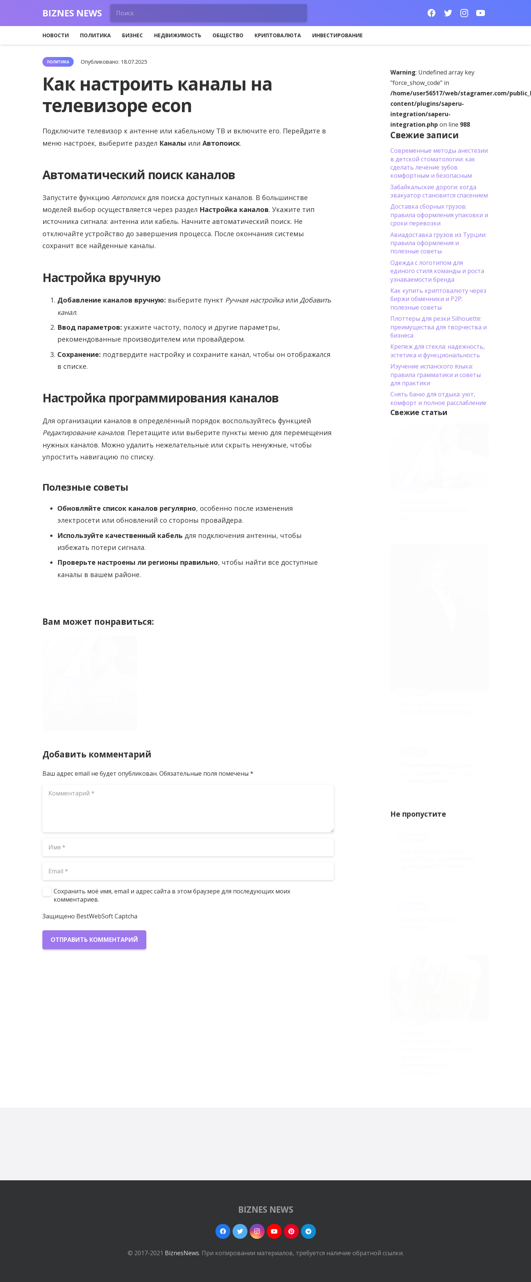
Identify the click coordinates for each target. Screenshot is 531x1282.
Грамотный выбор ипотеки (428, 923)
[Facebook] (431, 13)
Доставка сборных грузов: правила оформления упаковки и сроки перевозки (439, 214)
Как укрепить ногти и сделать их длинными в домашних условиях (437, 859)
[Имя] (188, 847)
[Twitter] (448, 13)
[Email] (188, 871)
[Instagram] (464, 13)
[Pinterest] (291, 1231)
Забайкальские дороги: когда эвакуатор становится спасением (439, 191)
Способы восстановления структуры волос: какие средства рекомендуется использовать (437, 1053)
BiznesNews (182, 1253)
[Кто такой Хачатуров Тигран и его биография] (439, 617)
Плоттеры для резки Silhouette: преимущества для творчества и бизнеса (438, 326)
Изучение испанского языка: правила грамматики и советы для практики (435, 374)
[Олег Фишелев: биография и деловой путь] (439, 456)
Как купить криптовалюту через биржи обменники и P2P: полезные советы (438, 299)
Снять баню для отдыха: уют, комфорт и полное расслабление (438, 398)
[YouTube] (481, 13)
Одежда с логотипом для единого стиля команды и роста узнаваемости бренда (437, 271)
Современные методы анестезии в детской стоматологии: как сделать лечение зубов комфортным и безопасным (439, 163)
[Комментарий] (188, 808)
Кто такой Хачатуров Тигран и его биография (186, 704)
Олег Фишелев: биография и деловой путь (84, 700)
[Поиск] (208, 13)
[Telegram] (308, 1231)
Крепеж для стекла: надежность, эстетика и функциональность (437, 350)
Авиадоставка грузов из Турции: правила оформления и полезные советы (438, 243)
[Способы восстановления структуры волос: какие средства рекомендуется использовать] (439, 987)
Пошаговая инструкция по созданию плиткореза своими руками (439, 773)
